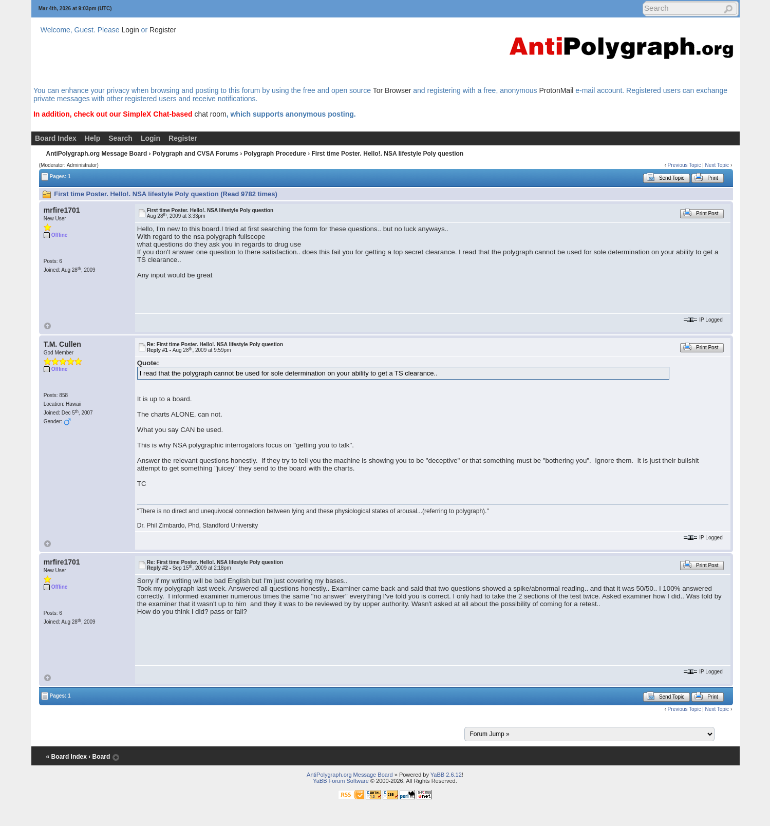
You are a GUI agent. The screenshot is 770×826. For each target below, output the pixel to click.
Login (130, 30)
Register (162, 30)
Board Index (56, 138)
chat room (210, 114)
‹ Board (99, 756)
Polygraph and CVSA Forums (195, 153)
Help (92, 138)
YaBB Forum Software (341, 781)
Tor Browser (392, 90)
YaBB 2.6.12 (446, 775)
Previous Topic (684, 165)
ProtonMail (556, 90)
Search (120, 138)
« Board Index (66, 756)
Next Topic (717, 165)
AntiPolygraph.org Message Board (96, 153)
